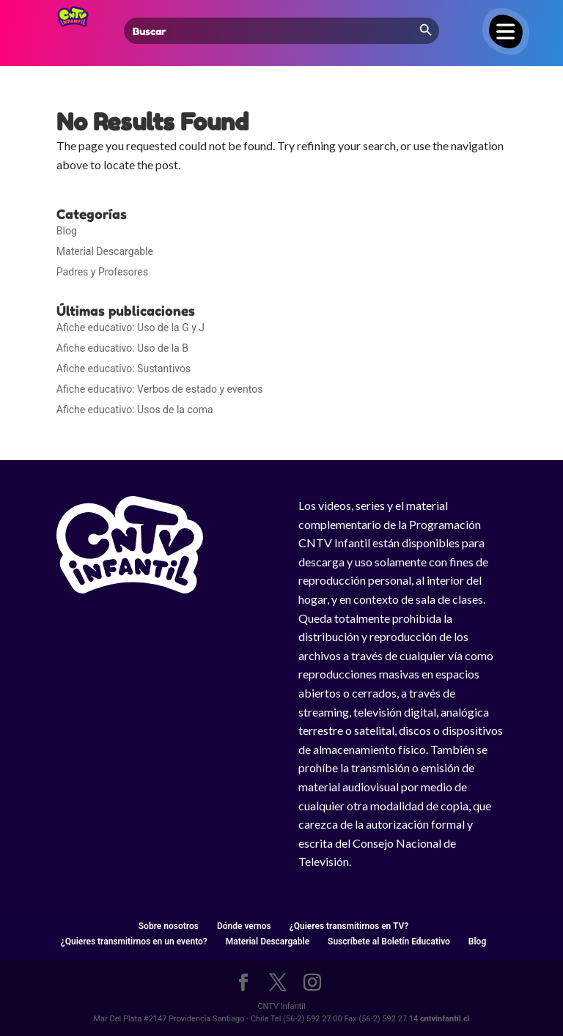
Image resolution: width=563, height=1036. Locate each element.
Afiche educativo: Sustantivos (123, 368)
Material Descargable (104, 251)
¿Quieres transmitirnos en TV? (349, 926)
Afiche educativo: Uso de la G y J (130, 327)
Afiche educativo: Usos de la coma (134, 409)
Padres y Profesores (102, 272)
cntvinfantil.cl (445, 1019)
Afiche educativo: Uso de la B (122, 348)
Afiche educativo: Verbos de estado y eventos (159, 389)
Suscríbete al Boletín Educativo (389, 941)
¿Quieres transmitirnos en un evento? (134, 941)
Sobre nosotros (169, 926)
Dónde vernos (244, 926)
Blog (66, 231)
